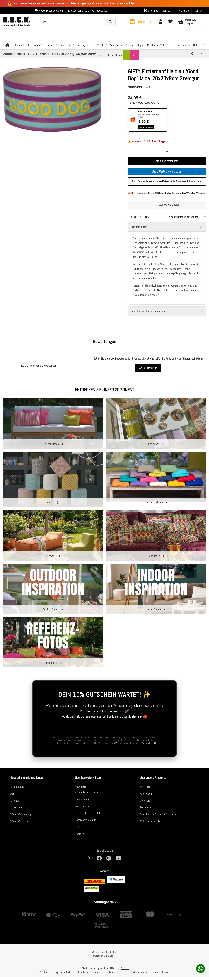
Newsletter (81, 786)
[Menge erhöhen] (201, 151)
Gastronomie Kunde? (86, 819)
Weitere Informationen (190, 181)
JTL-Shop (108, 955)
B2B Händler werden (150, 821)
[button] (141, 22)
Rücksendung (82, 798)
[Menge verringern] (133, 151)
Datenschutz (147, 742)
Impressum (16, 807)
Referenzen (146, 793)
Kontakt (199, 10)
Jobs (77, 826)
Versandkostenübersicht (158, 972)
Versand (155, 103)
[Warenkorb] (190, 22)
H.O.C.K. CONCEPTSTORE (88, 812)
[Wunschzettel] (170, 22)
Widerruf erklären (19, 821)
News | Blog (182, 10)
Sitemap (14, 800)
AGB (115, 742)
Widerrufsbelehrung (21, 813)
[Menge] (167, 150)
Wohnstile (145, 786)
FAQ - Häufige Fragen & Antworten (158, 813)
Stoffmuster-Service (157, 10)
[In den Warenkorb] (167, 161)
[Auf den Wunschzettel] (167, 205)
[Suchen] (71, 22)
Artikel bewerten (148, 369)
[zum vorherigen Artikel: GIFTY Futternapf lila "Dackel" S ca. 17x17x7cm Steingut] (192, 54)
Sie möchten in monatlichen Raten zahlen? (167, 181)
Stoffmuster (146, 807)
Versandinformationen (87, 791)
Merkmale (145, 800)
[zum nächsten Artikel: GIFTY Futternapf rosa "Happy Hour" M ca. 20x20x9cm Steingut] (201, 54)
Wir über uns (82, 805)
